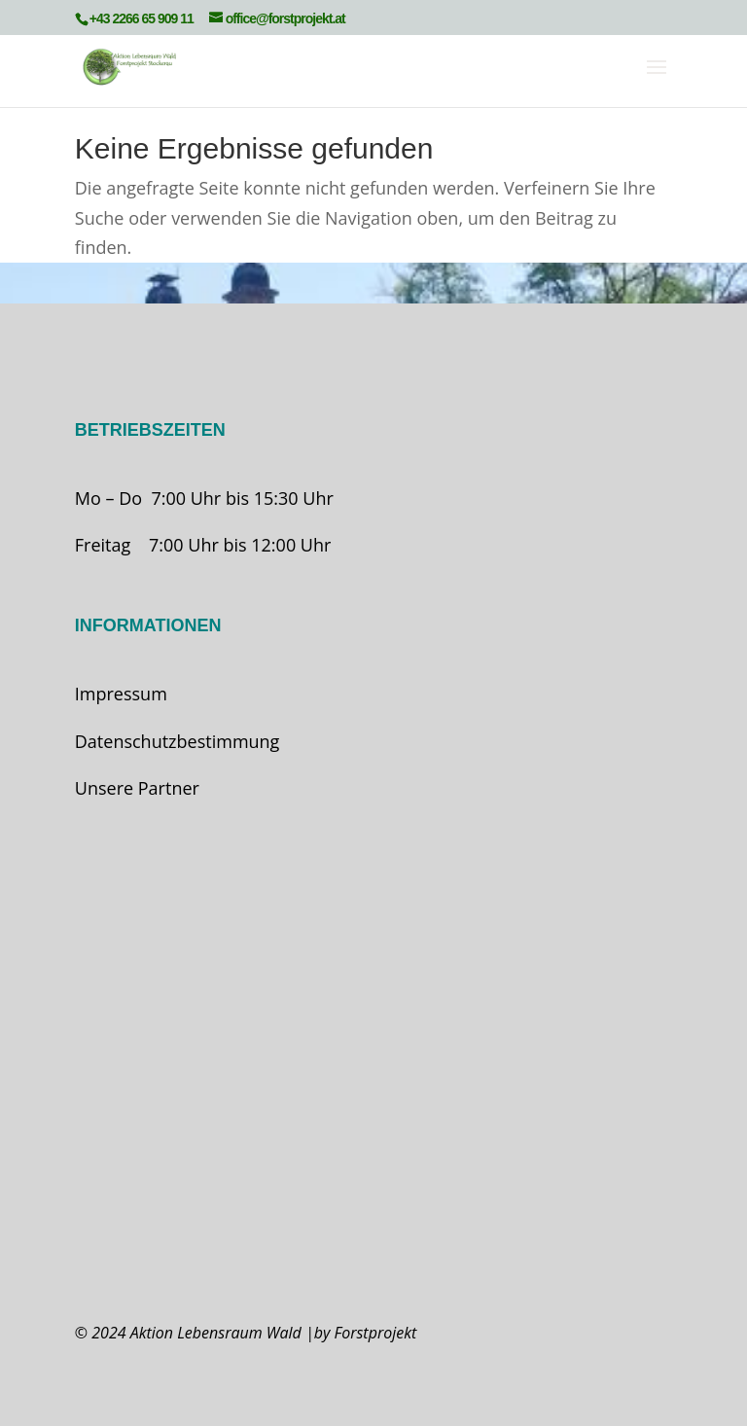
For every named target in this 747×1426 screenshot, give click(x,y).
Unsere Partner (137, 788)
